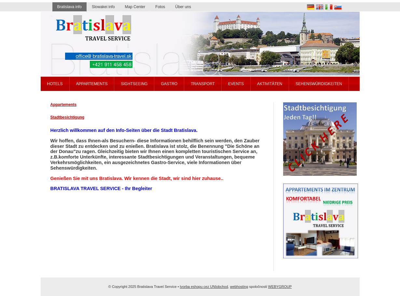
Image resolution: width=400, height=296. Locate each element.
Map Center (135, 7)
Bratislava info (69, 7)
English (320, 7)
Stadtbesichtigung (67, 117)
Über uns (183, 7)
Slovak (338, 7)
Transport (203, 84)
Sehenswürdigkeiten (319, 84)
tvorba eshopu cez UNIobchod (204, 287)
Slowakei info (103, 7)
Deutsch (311, 7)
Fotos (160, 7)
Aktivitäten (269, 84)
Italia (329, 7)
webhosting (239, 287)
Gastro (169, 84)
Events (236, 84)
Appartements (63, 104)
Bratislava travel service (92, 27)
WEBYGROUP (280, 287)
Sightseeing (134, 84)
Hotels (55, 84)
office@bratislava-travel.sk (98, 56)
